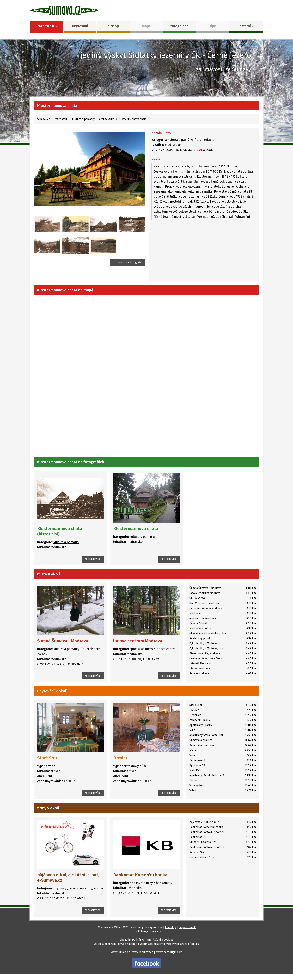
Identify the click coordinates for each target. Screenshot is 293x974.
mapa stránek (187, 927)
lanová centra (165, 649)
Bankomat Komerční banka (140, 874)
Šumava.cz (43, 119)
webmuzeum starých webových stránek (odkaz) (169, 944)
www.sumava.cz (120, 952)
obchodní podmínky (132, 939)
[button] (246, 27)
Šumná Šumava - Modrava (62, 640)
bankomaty (164, 883)
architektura (106, 119)
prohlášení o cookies (160, 939)
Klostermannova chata (135, 528)
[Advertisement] (203, 251)
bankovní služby (141, 883)
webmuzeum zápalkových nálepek (115, 944)
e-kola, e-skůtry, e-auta (86, 888)
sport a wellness (141, 649)
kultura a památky (83, 119)
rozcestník (61, 119)
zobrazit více (93, 559)
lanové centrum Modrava (137, 640)
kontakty (170, 927)
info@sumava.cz (151, 931)
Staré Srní (47, 758)
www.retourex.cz (142, 952)
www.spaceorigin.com (169, 952)
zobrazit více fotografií (127, 262)
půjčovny (59, 888)
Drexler (120, 758)
